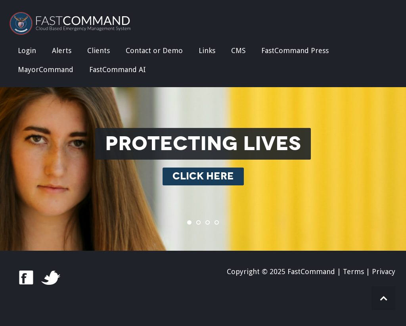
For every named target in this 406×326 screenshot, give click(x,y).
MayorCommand (45, 69)
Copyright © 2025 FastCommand (281, 271)
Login (27, 50)
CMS (238, 50)
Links (207, 50)
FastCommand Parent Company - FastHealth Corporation (300, 281)
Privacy (383, 271)
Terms (353, 271)
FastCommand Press (295, 50)
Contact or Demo (154, 50)
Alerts (61, 50)
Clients (98, 50)
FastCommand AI (117, 69)
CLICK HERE (203, 176)
